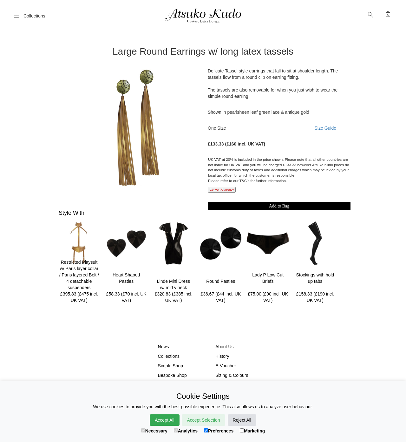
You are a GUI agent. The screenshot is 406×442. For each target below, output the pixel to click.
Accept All (164, 420)
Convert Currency (222, 189)
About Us (224, 346)
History (222, 356)
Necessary (154, 430)
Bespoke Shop (172, 375)
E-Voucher (225, 365)
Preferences (218, 430)
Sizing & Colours (231, 375)
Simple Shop (170, 365)
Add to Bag (279, 206)
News (163, 346)
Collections (169, 356)
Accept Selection (203, 420)
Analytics (186, 430)
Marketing (252, 430)
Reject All (242, 420)
